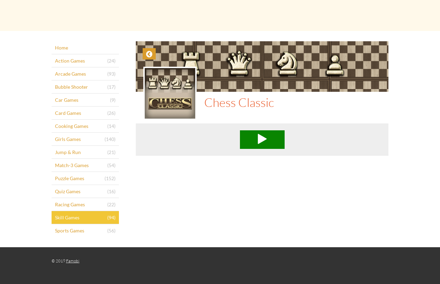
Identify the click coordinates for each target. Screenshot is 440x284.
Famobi (72, 260)
